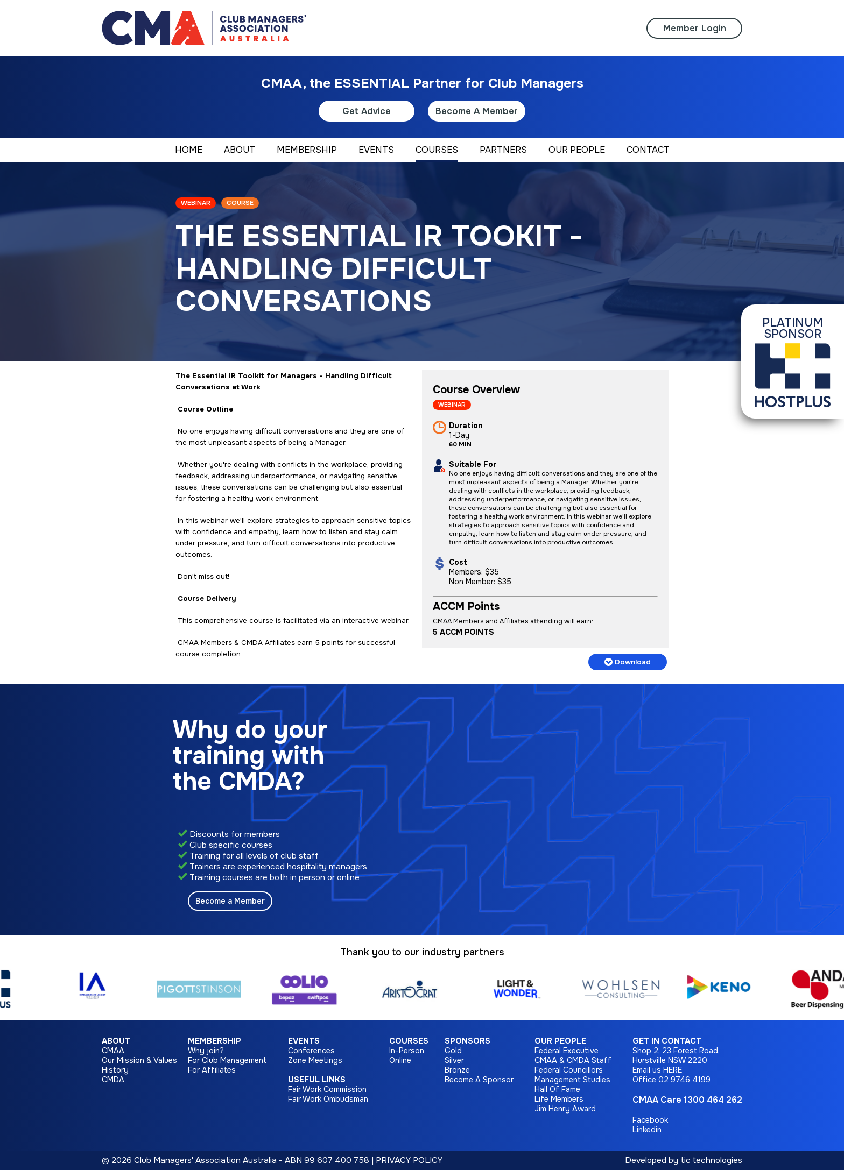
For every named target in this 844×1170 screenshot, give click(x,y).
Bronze (457, 1070)
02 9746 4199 (684, 1079)
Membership (214, 1041)
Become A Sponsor (479, 1079)
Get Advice (366, 111)
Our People (560, 1041)
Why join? (206, 1050)
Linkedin (647, 1129)
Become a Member (230, 901)
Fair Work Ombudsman (328, 1099)
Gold (453, 1050)
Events (304, 1041)
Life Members (558, 1099)
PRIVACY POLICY (409, 1160)
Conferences (311, 1050)
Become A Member (476, 111)
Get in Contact (666, 1041)
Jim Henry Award (565, 1109)
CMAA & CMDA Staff (572, 1060)
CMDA (113, 1079)
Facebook (650, 1120)
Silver (454, 1060)
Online (400, 1060)
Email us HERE (657, 1070)
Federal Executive (566, 1050)
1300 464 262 (713, 1099)
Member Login (694, 28)
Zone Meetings (315, 1060)
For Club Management (227, 1060)
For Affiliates (212, 1070)
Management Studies (572, 1079)
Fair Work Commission (327, 1089)
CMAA (113, 1050)
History (115, 1070)
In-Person (406, 1050)
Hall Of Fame (557, 1089)
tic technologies (711, 1160)
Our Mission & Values (139, 1060)
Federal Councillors (568, 1070)
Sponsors (467, 1041)
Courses (408, 1041)
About (116, 1041)
